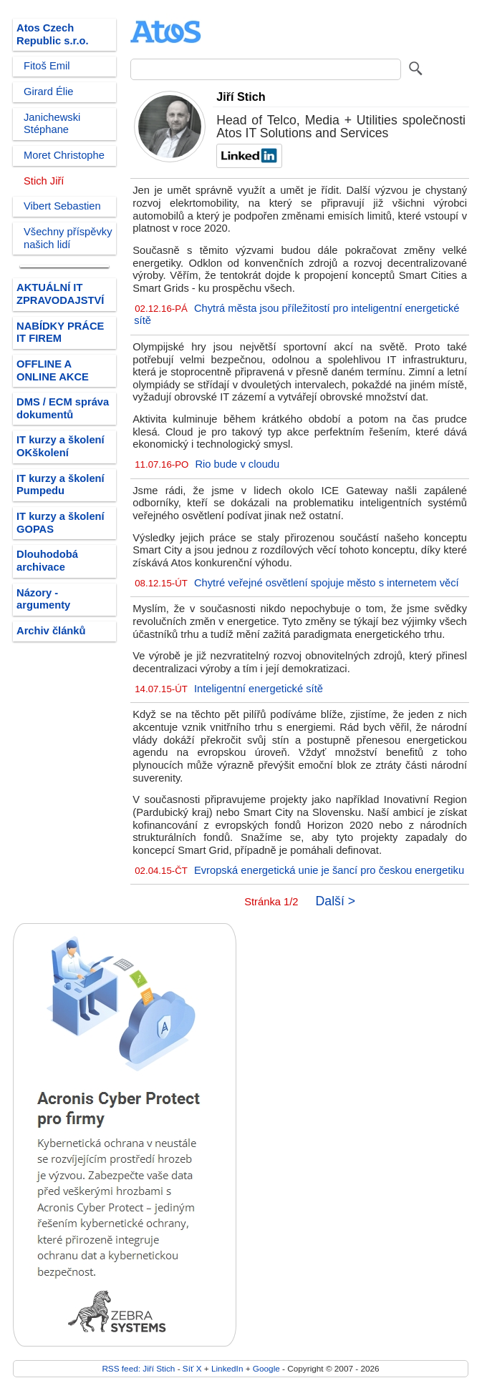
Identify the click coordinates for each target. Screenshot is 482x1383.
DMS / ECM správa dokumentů (62, 408)
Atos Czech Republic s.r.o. (52, 34)
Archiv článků (51, 630)
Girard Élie (49, 91)
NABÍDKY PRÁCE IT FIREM (60, 332)
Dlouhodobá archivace (47, 560)
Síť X (192, 1368)
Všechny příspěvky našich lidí (68, 238)
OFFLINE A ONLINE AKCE (52, 370)
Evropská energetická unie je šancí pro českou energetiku (329, 870)
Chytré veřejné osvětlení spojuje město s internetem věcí (326, 583)
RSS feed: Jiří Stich (138, 1368)
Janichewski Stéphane (52, 124)
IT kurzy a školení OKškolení (60, 446)
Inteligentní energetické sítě (258, 688)
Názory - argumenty (43, 599)
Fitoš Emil (47, 66)
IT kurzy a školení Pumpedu (60, 485)
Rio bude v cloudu (237, 464)
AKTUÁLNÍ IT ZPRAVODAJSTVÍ (60, 294)
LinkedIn (227, 1368)
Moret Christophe (64, 155)
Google (266, 1368)
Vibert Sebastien (62, 206)
